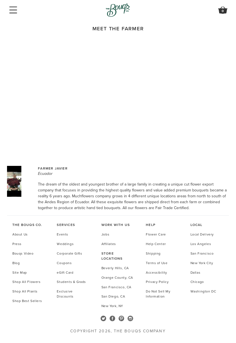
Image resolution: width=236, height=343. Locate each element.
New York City (201, 262)
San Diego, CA (113, 296)
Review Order (222, 13)
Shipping (153, 253)
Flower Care (156, 234)
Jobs (105, 234)
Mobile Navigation (13, 10)
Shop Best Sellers (27, 300)
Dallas (195, 272)
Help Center (156, 243)
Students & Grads (71, 281)
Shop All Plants (25, 291)
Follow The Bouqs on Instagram (130, 318)
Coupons (64, 262)
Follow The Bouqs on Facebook (112, 318)
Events (62, 234)
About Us (20, 234)
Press (17, 243)
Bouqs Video (23, 253)
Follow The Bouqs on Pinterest (121, 318)
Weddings (65, 243)
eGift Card (65, 272)
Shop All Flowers (26, 281)
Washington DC (203, 291)
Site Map (19, 272)
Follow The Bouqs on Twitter (103, 318)
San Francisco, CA (116, 287)
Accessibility (156, 272)
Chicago (197, 281)
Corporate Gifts (69, 253)
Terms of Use (156, 262)
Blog (16, 262)
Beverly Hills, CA (115, 268)
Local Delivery (202, 234)
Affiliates (108, 243)
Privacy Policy (157, 281)
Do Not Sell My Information (158, 294)
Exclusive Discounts (65, 294)
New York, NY (112, 305)
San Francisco (202, 253)
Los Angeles (200, 243)
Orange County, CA (117, 277)
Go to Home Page (118, 10)
